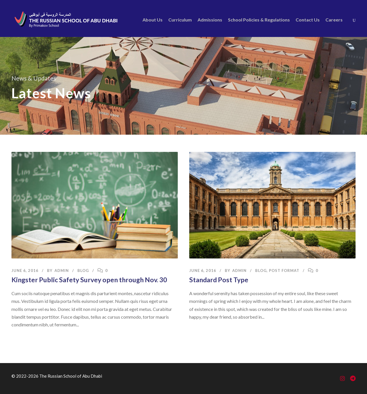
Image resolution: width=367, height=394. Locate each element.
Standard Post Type (218, 280)
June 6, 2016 (24, 270)
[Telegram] (353, 378)
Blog (83, 270)
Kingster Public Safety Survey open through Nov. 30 (89, 280)
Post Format (284, 270)
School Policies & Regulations (259, 19)
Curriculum (180, 19)
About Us (152, 19)
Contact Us (308, 19)
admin (61, 270)
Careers (334, 19)
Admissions (210, 19)
